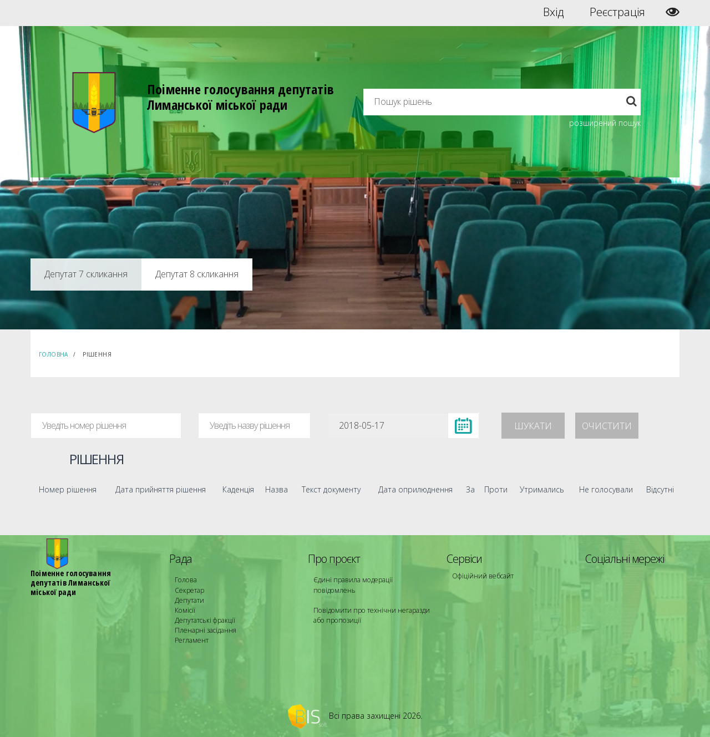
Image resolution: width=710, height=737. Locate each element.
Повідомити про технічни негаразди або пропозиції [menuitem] (370, 614)
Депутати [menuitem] (189, 599)
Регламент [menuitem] (192, 639)
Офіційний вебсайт (483, 576)
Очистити (607, 426)
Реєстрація (617, 12)
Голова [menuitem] (185, 579)
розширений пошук (605, 123)
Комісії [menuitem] (185, 609)
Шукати (533, 426)
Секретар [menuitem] (189, 589)
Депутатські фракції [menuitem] (205, 619)
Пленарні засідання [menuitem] (205, 629)
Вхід (553, 12)
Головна (53, 354)
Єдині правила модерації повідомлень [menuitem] (352, 584)
